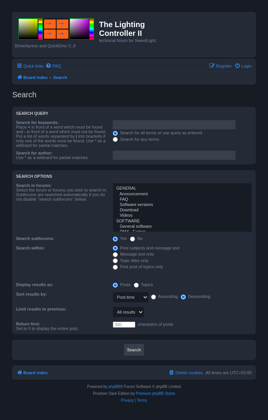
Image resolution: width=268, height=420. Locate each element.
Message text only (133, 254)
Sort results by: (31, 294)
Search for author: (34, 153)
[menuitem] (53, 66)
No (136, 238)
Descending (195, 296)
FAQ (182, 199)
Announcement (182, 194)
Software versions (182, 205)
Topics (143, 284)
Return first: (28, 324)
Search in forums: (34, 185)
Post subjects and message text (146, 248)
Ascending (164, 296)
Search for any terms (136, 139)
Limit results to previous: (41, 309)
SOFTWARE (182, 221)
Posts (122, 284)
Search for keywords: (37, 122)
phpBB (114, 387)
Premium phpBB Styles (155, 393)
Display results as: (34, 284)
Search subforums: (35, 238)
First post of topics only (138, 266)
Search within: (30, 248)
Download (182, 210)
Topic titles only (130, 260)
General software (182, 226)
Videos (182, 215)
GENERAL (182, 188)
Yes (120, 238)
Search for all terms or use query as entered (157, 132)
